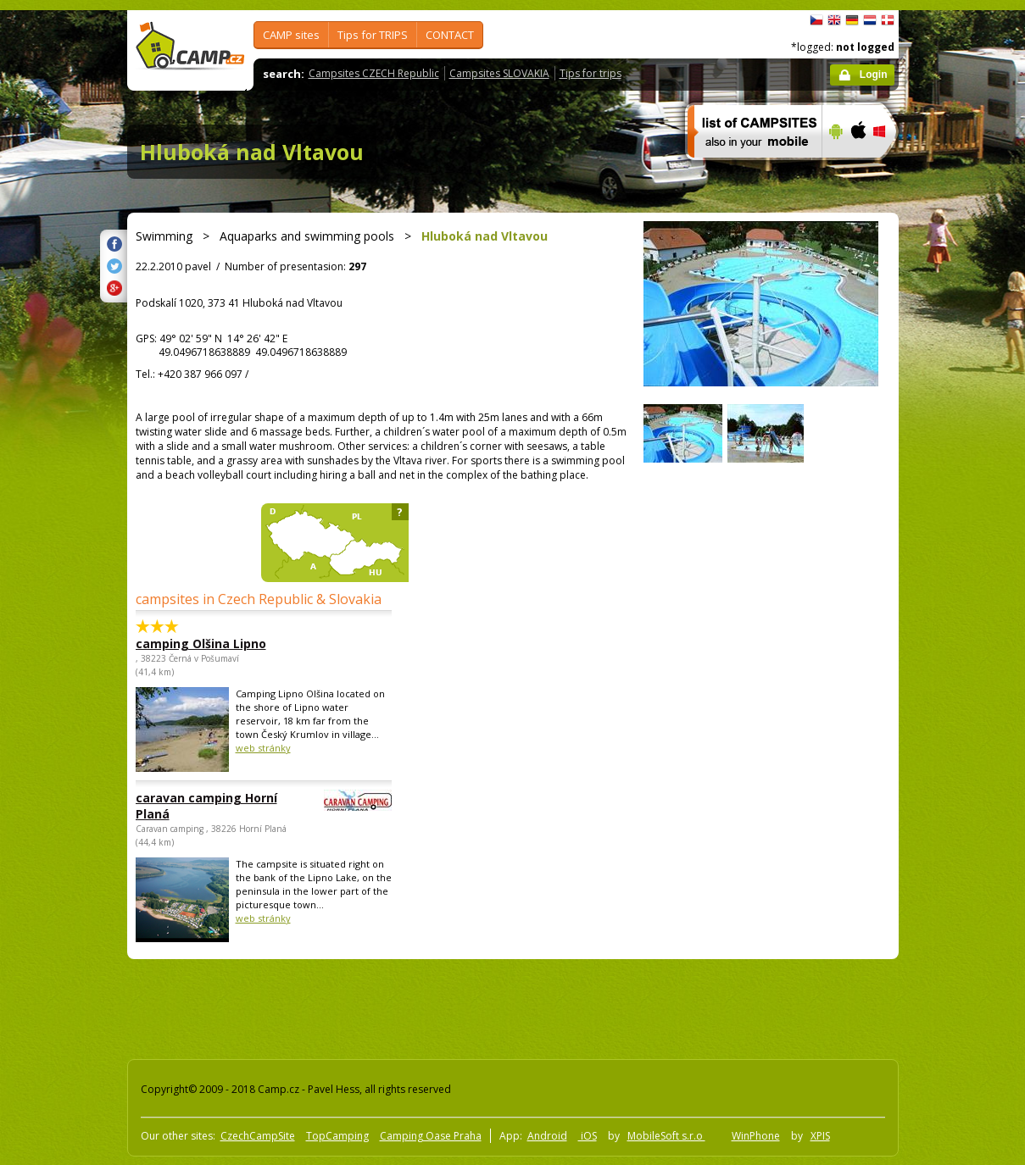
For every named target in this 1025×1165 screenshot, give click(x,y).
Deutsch (852, 20)
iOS (587, 1136)
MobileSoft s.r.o (666, 1136)
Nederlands (870, 20)
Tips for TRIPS (372, 34)
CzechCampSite (257, 1136)
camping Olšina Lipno (201, 643)
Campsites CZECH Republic (374, 73)
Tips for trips (590, 73)
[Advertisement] (970, 519)
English (834, 20)
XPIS (820, 1136)
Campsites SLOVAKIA (499, 73)
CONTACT (450, 34)
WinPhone (756, 1136)
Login (874, 74)
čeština (816, 20)
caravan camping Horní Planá (217, 806)
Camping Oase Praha (431, 1136)
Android (547, 1136)
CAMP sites (291, 34)
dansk (887, 20)
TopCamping (337, 1136)
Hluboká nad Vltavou (252, 151)
